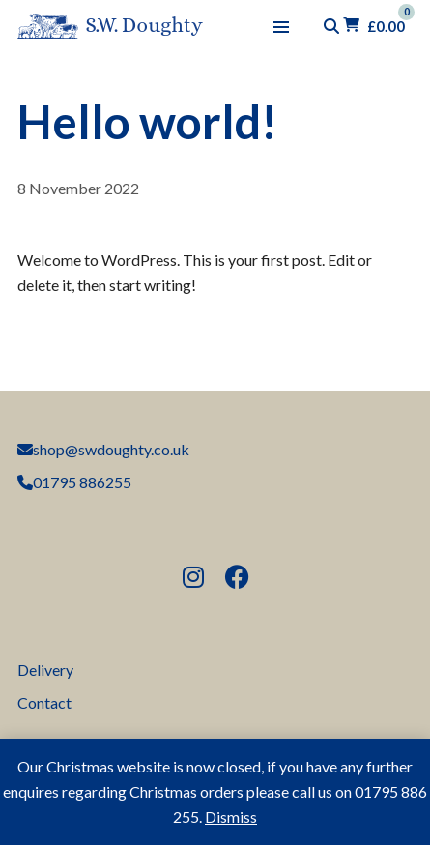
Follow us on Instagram (198, 578)
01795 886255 (74, 482)
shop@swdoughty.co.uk (103, 449)
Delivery (45, 669)
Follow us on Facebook (241, 578)
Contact (44, 702)
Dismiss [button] (231, 816)
